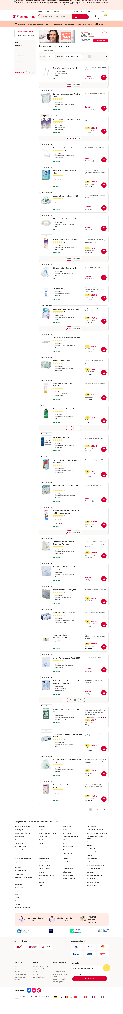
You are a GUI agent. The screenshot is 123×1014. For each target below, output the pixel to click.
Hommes (17, 840)
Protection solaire (20, 846)
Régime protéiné (68, 875)
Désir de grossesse (45, 865)
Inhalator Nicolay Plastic (61, 361)
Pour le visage (19, 843)
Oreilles (41, 882)
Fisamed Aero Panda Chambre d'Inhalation (63, 385)
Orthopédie (18, 884)
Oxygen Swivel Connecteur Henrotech (66, 338)
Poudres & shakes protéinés (95, 875)
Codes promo (56, 11)
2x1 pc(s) (77, 328)
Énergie (41, 843)
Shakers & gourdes (93, 882)
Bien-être (48, 24)
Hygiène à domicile (21, 870)
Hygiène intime (19, 836)
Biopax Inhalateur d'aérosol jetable (65, 589)
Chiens (17, 897)
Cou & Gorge (43, 836)
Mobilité (17, 881)
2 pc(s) (69, 84)
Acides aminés (91, 862)
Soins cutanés (19, 850)
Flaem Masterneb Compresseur (64, 612)
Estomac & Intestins (45, 868)
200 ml (69, 428)
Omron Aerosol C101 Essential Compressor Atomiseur (63, 543)
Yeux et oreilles (67, 853)
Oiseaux (17, 904)
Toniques (89, 855)
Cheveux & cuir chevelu (22, 833)
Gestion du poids (68, 868)
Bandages (18, 867)
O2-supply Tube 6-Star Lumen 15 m (65, 268)
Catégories (19, 24)
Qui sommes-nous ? (86, 11)
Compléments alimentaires (95, 830)
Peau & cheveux (68, 846)
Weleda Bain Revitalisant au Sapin (65, 409)
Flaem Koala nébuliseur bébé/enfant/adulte (61, 636)
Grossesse (42, 872)
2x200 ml (77, 428)
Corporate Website (39, 969)
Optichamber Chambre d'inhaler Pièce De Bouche (67, 735)
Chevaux (17, 901)
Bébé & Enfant (43, 862)
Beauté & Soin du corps (35, 24)
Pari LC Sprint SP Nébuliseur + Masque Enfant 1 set (66, 568)
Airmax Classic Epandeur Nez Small (65, 239)
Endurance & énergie (93, 868)
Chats (16, 894)
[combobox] (51, 56)
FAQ (15, 966)
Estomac (65, 840)
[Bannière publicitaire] (74, 36)
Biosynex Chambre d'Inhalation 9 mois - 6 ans (67, 786)
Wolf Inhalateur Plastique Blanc (64, 148)
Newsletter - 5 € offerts (44, 11)
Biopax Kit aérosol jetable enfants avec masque (67, 761)
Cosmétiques (19, 830)
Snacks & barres (92, 885)
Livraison (17, 971)
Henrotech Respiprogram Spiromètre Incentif (66, 487)
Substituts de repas (69, 879)
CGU (53, 966)
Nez (64, 843)
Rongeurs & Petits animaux (23, 907)
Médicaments (58, 24)
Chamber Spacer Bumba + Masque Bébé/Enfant (65, 461)
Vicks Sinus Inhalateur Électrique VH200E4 (64, 172)
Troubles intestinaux (69, 850)
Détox (64, 865)
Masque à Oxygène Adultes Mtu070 (65, 196)
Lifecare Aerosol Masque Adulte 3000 (66, 658)
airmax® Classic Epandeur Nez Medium (66, 119)
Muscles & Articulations (94, 852)
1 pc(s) (69, 328)
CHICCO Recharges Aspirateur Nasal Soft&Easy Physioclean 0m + (66, 682)
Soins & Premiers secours (84, 24)
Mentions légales (57, 982)
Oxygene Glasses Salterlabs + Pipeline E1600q (66, 95)
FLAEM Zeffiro (58, 288)
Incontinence (19, 874)
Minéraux (90, 845)
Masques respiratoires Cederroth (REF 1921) (66, 710)
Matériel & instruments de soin (24, 877)
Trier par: (60, 56)
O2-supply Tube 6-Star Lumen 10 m (65, 219)
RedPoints (100, 24)
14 (103, 56)
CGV (53, 969)
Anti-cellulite (67, 862)
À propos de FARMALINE (40, 966)
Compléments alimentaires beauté (97, 833)
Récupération (91, 879)
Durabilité (36, 971)
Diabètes (41, 840)
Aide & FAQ (76, 11)
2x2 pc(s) (77, 84)
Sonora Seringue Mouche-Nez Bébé (65, 68)
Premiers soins (19, 887)
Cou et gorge (67, 833)
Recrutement (37, 974)
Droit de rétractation (58, 971)
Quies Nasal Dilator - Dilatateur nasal (66, 309)
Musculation (90, 872)
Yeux (40, 885)
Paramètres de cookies (59, 979)
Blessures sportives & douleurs (96, 865)
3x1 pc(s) (81, 700)
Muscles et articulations (46, 875)
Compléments (69, 24)
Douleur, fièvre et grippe (70, 836)
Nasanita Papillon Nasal (61, 437)
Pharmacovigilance (20, 974)
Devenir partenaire (39, 977)
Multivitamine (91, 848)
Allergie (41, 830)
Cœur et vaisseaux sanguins (47, 833)
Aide (15, 969)
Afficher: (42, 56)
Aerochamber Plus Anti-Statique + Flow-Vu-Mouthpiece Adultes (67, 512)
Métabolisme (67, 872)
